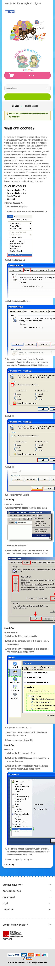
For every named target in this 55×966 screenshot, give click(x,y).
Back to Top (9, 500)
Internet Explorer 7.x (16, 190)
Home (17, 106)
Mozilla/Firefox (13, 196)
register (28, 3)
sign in (37, 3)
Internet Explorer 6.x (16, 193)
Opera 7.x (11, 199)
